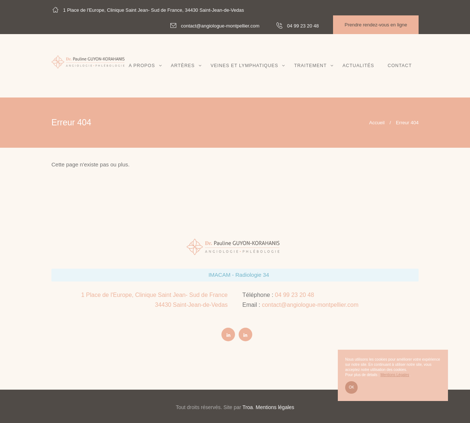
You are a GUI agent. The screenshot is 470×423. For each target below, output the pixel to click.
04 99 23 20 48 (294, 295)
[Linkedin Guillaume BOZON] (246, 335)
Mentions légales (275, 407)
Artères (183, 65)
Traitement (310, 65)
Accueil (376, 122)
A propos (142, 65)
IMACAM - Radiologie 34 (239, 275)
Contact (400, 65)
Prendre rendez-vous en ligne (375, 24)
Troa (247, 407)
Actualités (358, 65)
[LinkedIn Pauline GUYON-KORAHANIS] (228, 335)
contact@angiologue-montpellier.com (310, 305)
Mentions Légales (394, 375)
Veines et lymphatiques (244, 65)
